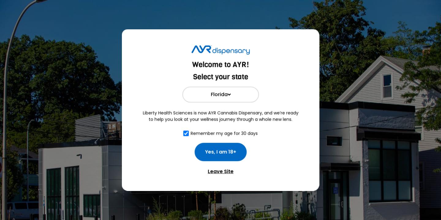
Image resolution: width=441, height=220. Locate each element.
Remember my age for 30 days (224, 133)
